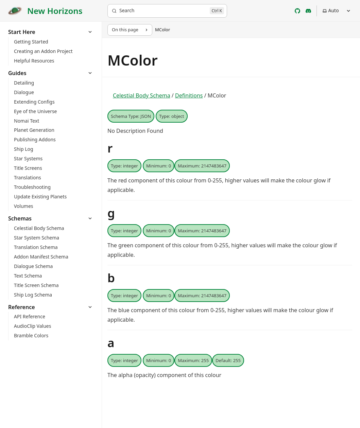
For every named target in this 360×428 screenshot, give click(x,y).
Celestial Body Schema (141, 95)
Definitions (189, 95)
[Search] (167, 11)
